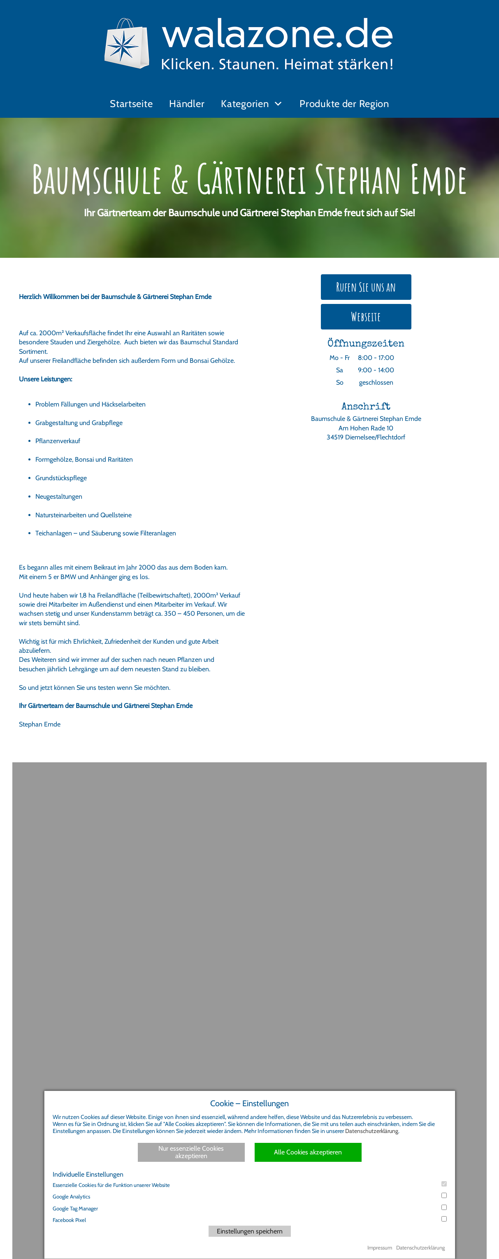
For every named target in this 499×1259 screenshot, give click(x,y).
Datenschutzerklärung (371, 1131)
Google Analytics (250, 1196)
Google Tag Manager (250, 1208)
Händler (186, 104)
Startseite (131, 104)
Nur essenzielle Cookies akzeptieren (191, 1152)
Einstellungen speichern (250, 1231)
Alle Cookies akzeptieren (308, 1152)
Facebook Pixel (250, 1219)
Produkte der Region (344, 104)
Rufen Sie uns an (366, 286)
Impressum (379, 1247)
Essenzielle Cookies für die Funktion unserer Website (250, 1184)
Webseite (366, 316)
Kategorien (245, 104)
